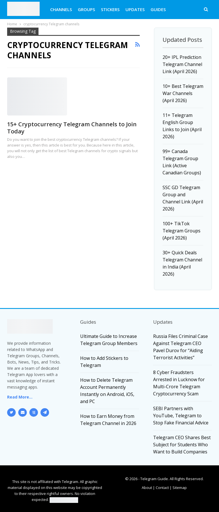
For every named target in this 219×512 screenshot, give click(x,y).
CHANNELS (61, 9)
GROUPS (86, 9)
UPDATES (135, 9)
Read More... (20, 397)
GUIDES (158, 9)
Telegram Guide (154, 478)
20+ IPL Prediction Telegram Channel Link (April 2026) (182, 64)
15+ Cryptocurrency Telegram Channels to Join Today (72, 127)
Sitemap (180, 487)
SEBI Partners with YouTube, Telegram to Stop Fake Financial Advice (180, 415)
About (147, 487)
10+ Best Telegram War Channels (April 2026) (183, 93)
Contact (162, 487)
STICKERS (110, 9)
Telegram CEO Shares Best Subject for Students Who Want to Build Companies (182, 444)
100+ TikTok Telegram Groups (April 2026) (181, 230)
